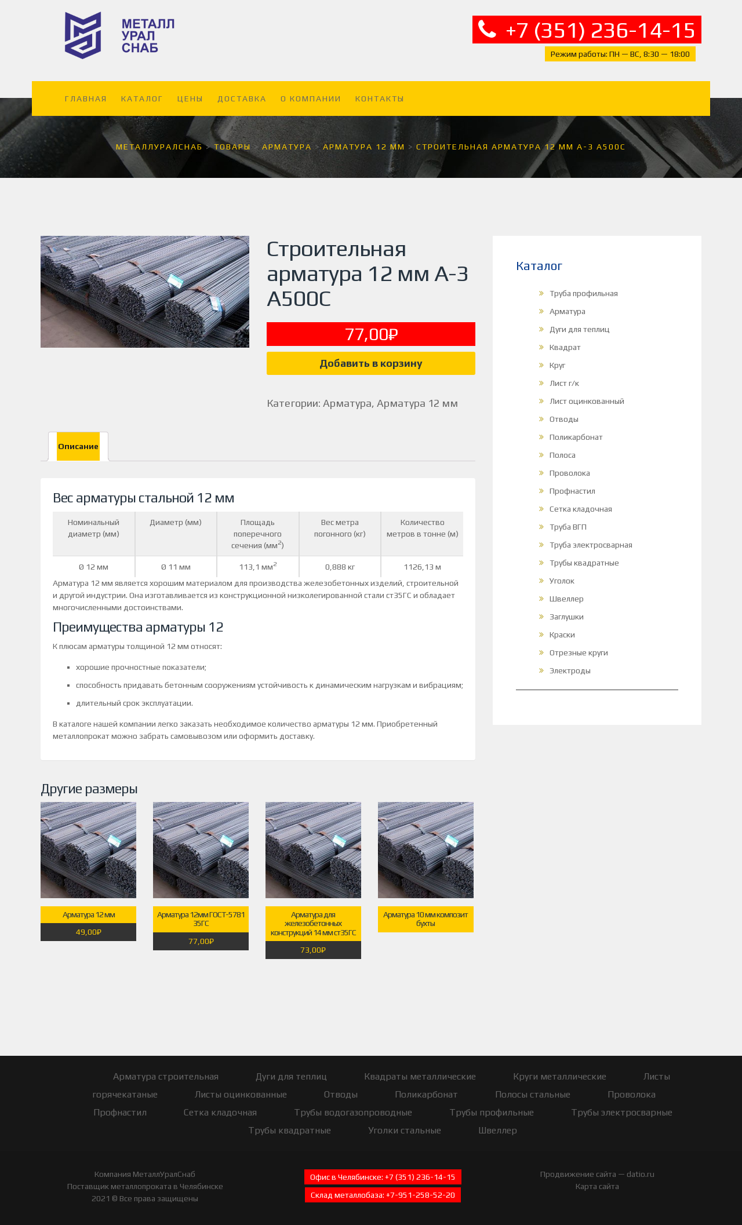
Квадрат (565, 347)
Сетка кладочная (581, 508)
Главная (86, 98)
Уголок (562, 580)
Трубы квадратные (584, 562)
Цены (190, 98)
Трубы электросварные (621, 1112)
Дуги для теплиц (580, 329)
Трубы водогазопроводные (353, 1112)
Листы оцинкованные (241, 1094)
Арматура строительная (166, 1076)
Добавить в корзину (371, 363)
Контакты (380, 98)
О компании (311, 98)
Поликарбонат (576, 437)
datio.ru (640, 1174)
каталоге (75, 723)
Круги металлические (559, 1076)
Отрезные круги (579, 652)
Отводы (564, 419)
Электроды (570, 670)
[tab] (78, 446)
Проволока (570, 472)
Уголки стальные (404, 1130)
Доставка (242, 98)
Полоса (563, 455)
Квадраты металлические (420, 1076)
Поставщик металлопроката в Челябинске (145, 1186)
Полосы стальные (532, 1094)
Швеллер (567, 598)
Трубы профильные (491, 1112)
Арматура (347, 403)
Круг (557, 365)
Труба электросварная (591, 544)
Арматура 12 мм (417, 403)
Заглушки (567, 616)
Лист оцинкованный (587, 401)
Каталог (142, 98)
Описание (78, 446)
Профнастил (572, 490)
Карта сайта (597, 1186)
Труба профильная (584, 293)
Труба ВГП (568, 526)
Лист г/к (564, 383)
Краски (562, 634)
